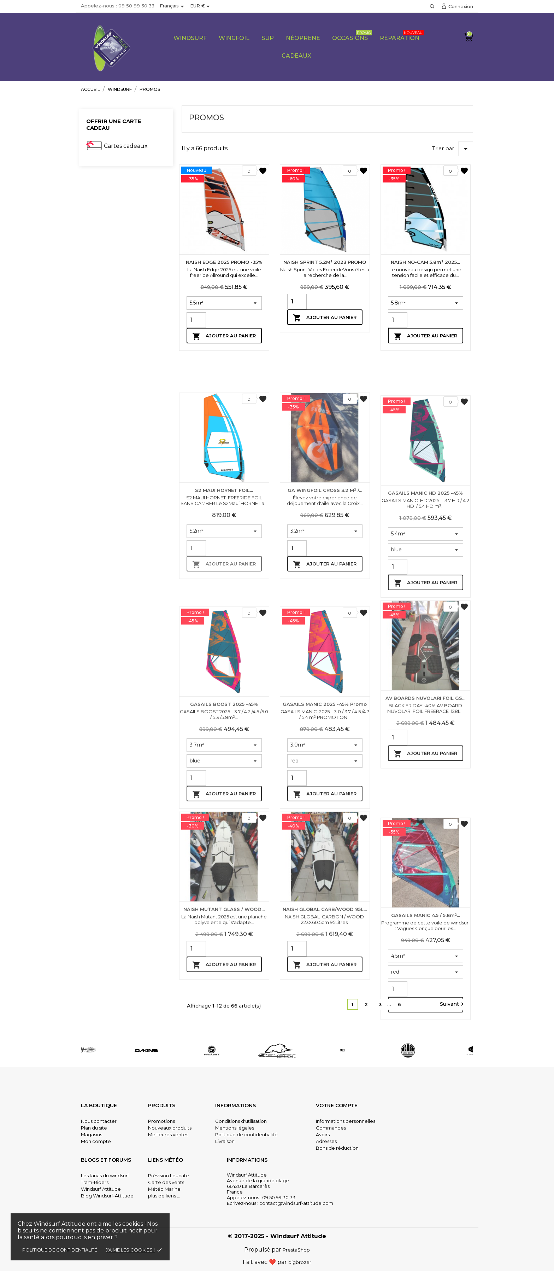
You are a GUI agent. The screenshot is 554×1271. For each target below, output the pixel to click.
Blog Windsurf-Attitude (107, 1196)
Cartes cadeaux (126, 146)
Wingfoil (234, 38)
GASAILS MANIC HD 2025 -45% (425, 652)
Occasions (352, 35)
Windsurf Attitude (101, 1189)
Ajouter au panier (224, 336)
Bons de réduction (337, 1148)
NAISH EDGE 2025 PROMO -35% (224, 262)
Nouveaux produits (169, 1128)
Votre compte (337, 1105)
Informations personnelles (345, 1121)
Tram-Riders (94, 1182)
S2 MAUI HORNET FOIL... (224, 636)
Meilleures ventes (168, 1134)
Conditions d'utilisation (241, 1121)
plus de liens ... (164, 1196)
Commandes (331, 1128)
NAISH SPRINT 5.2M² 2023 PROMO (324, 262)
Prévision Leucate (168, 1175)
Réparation (402, 35)
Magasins (91, 1134)
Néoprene (303, 38)
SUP (267, 38)
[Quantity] (196, 320)
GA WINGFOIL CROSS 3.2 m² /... (325, 636)
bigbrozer (299, 1262)
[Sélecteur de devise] (201, 6)
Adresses (326, 1141)
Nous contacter (99, 1121)
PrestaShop (296, 1250)
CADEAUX (296, 55)
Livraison (225, 1141)
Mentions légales (234, 1128)
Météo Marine (164, 1189)
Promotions (161, 1121)
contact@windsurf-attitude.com (296, 1203)
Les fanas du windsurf (105, 1175)
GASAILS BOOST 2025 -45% (224, 863)
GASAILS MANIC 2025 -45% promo (325, 863)
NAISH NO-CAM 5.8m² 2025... (425, 262)
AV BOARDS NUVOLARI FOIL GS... (425, 829)
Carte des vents (166, 1182)
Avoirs (323, 1134)
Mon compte (96, 1141)
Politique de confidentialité (59, 1250)
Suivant (453, 1004)
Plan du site (94, 1128)
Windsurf (190, 38)
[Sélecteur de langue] (173, 6)
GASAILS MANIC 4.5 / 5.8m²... (425, 1074)
